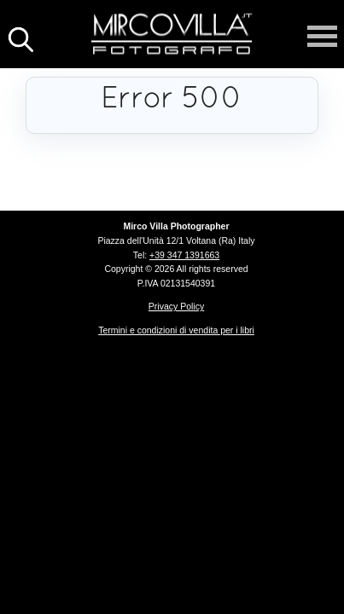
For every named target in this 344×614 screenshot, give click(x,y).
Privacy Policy (176, 306)
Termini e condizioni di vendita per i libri (176, 330)
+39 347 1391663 (184, 255)
